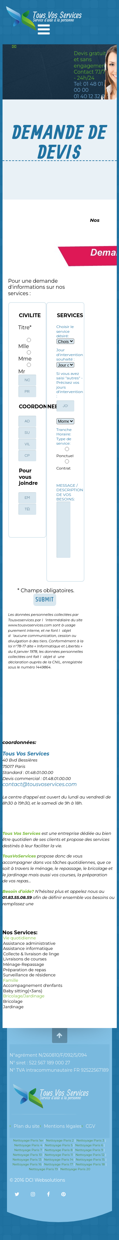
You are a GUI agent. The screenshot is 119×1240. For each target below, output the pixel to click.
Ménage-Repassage (60, 964)
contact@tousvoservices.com (40, 784)
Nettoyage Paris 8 (59, 1150)
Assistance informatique (60, 949)
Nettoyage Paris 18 (90, 1164)
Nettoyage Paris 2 (60, 1140)
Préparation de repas (60, 970)
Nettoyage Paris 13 (26, 1159)
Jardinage (60, 1007)
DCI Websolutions (45, 1180)
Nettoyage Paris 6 (89, 1145)
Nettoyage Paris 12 (90, 1155)
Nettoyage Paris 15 (90, 1159)
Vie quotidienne (60, 938)
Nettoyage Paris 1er (28, 1140)
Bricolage (60, 1001)
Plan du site (27, 1126)
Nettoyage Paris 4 (28, 1145)
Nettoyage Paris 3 (90, 1140)
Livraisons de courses (60, 959)
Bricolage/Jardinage (60, 996)
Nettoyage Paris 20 (75, 1169)
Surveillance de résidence (60, 975)
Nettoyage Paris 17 (58, 1164)
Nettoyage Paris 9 (89, 1150)
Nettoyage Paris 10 (27, 1155)
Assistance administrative (60, 943)
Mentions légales (63, 1126)
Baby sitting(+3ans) (60, 991)
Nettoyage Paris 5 (58, 1145)
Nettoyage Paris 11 (59, 1155)
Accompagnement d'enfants (60, 985)
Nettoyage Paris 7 (28, 1150)
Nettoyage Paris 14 (58, 1159)
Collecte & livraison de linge (60, 954)
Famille (60, 980)
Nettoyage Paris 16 (26, 1164)
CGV (90, 1126)
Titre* (25, 328)
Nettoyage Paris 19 (43, 1169)
